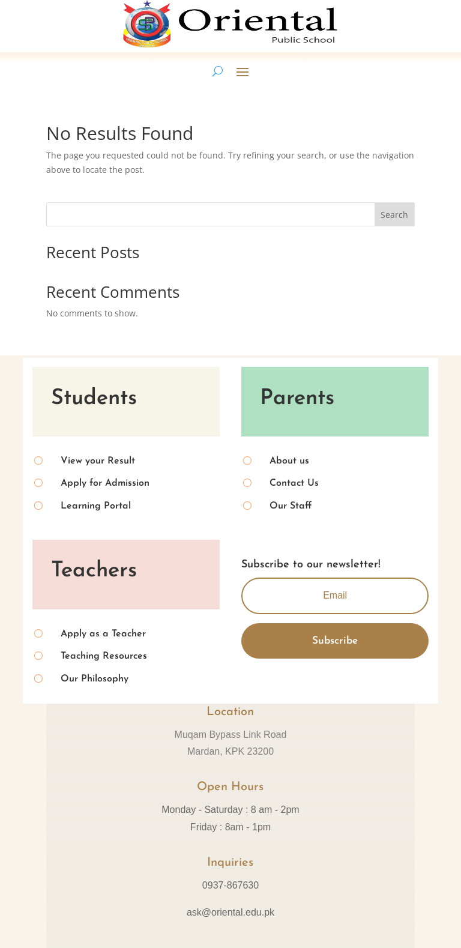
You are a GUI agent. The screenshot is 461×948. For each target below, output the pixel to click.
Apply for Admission (105, 483)
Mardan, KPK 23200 (230, 751)
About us (289, 461)
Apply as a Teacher (103, 634)
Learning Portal (96, 506)
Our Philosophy (94, 679)
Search (394, 214)
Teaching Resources (104, 656)
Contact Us (294, 483)
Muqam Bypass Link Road (231, 734)
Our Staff (291, 506)
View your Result (98, 461)
